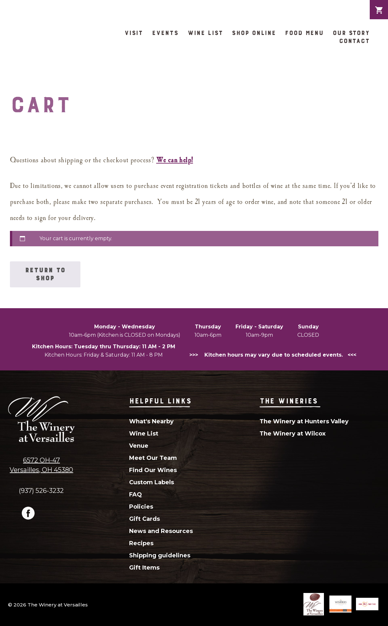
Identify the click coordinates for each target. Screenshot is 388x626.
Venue (138, 446)
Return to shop (45, 274)
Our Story (351, 33)
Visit (133, 33)
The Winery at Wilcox (293, 433)
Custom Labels (151, 482)
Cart (379, 5)
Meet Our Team (153, 458)
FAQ (135, 494)
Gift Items (144, 568)
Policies (141, 507)
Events (165, 33)
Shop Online (254, 33)
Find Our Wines (153, 470)
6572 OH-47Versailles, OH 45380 (41, 465)
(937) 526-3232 (41, 490)
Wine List (205, 33)
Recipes (141, 543)
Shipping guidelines (159, 555)
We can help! (174, 160)
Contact (354, 41)
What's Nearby (151, 421)
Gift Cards (144, 519)
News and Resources (161, 531)
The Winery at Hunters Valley (304, 421)
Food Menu (304, 33)
